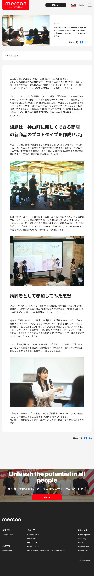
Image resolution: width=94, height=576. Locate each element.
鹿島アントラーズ (33, 542)
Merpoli (80, 542)
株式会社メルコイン (33, 546)
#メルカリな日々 (12, 55)
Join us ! (47, 497)
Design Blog (82, 538)
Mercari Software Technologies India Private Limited (46, 550)
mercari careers (7, 550)
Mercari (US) (31, 538)
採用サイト (55, 5)
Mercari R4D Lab (83, 546)
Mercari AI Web (83, 550)
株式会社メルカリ (8, 535)
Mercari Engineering (85, 535)
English (82, 5)
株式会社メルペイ (33, 535)
